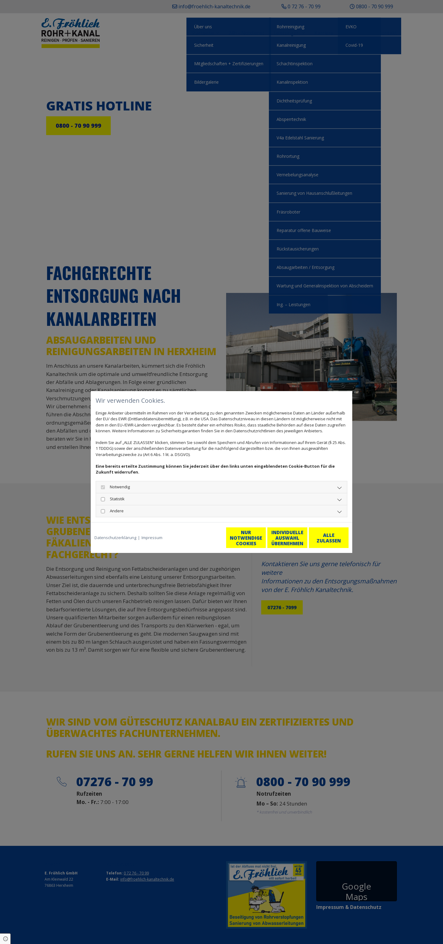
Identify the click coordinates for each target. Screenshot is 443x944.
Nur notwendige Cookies (203, 538)
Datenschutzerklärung (115, 537)
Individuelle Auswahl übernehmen (262, 537)
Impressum (152, 537)
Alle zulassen (320, 538)
